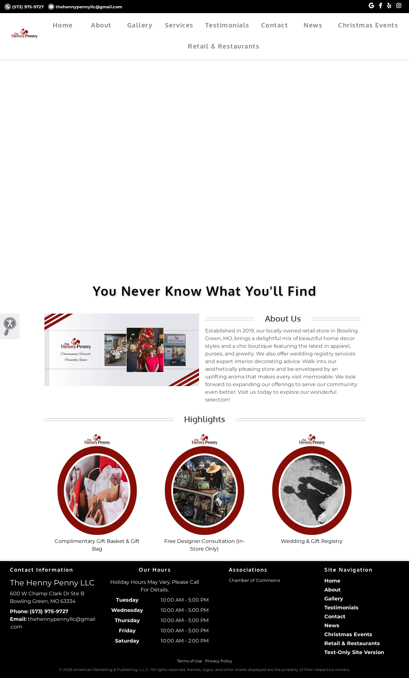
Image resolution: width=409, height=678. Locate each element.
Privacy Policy (218, 661)
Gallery (140, 25)
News (313, 25)
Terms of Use (189, 661)
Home (63, 25)
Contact (274, 25)
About (101, 25)
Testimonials (227, 25)
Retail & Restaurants (223, 46)
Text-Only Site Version (354, 652)
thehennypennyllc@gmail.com (85, 6)
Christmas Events (368, 25)
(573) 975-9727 (24, 6)
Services (179, 25)
